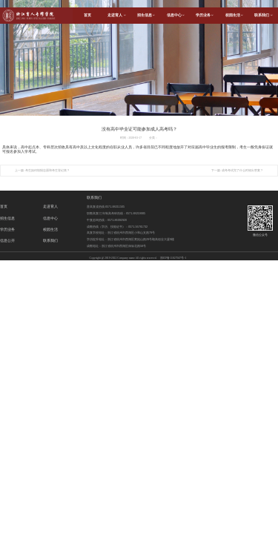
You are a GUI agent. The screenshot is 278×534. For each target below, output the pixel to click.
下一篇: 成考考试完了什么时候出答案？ (237, 170)
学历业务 (205, 15)
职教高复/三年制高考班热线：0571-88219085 (116, 213)
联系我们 (94, 198)
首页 (87, 15)
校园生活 (234, 15)
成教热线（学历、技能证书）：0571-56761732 (117, 226)
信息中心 (176, 15)
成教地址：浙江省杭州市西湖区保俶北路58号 (116, 246)
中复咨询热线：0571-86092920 (107, 220)
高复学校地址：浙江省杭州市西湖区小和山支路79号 (121, 232)
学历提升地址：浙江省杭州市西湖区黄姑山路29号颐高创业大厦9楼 (130, 239)
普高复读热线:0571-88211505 (106, 206)
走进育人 (116, 15)
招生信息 (146, 15)
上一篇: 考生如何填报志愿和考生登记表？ (42, 170)
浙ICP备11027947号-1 (173, 258)
